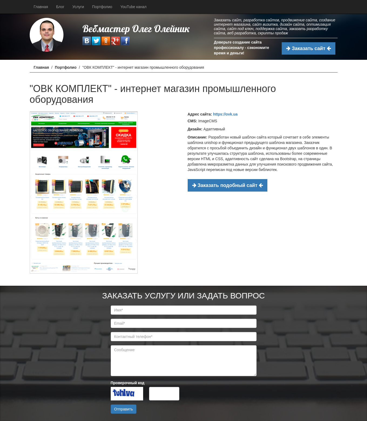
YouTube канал (133, 7)
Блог (60, 7)
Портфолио (102, 7)
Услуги (78, 7)
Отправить (123, 409)
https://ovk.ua (225, 114)
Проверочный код (127, 383)
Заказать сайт (308, 48)
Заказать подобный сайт (227, 185)
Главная (41, 7)
